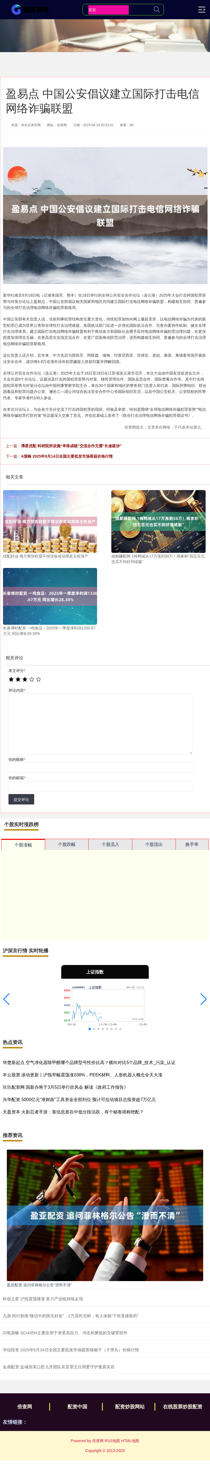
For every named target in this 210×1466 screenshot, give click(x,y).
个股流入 (110, 844)
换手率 (192, 844)
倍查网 (24, 1406)
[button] (6, 999)
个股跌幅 (66, 844)
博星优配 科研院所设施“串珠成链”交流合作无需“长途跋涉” (71, 446)
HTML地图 (130, 1441)
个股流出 (154, 844)
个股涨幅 (23, 845)
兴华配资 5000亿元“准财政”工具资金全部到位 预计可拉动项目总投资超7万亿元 (79, 1099)
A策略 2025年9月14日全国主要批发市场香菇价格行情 (67, 456)
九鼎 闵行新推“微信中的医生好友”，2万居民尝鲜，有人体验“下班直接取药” (71, 1315)
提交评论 (21, 799)
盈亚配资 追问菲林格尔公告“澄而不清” (39, 1285)
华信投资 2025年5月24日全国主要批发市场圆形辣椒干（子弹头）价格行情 (71, 1349)
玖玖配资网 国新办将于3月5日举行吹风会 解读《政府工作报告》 (65, 1087)
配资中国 (77, 1406)
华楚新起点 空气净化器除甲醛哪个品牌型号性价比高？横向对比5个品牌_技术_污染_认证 (89, 1062)
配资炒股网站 (130, 1406)
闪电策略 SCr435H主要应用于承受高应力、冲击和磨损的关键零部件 (65, 1332)
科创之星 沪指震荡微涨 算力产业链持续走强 (43, 1298)
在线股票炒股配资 (182, 1406)
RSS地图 (112, 1441)
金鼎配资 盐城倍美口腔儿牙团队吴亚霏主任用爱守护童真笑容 (59, 1366)
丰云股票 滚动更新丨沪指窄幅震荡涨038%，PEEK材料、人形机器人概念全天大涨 (82, 1075)
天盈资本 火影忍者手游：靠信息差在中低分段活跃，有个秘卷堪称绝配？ (73, 1112)
